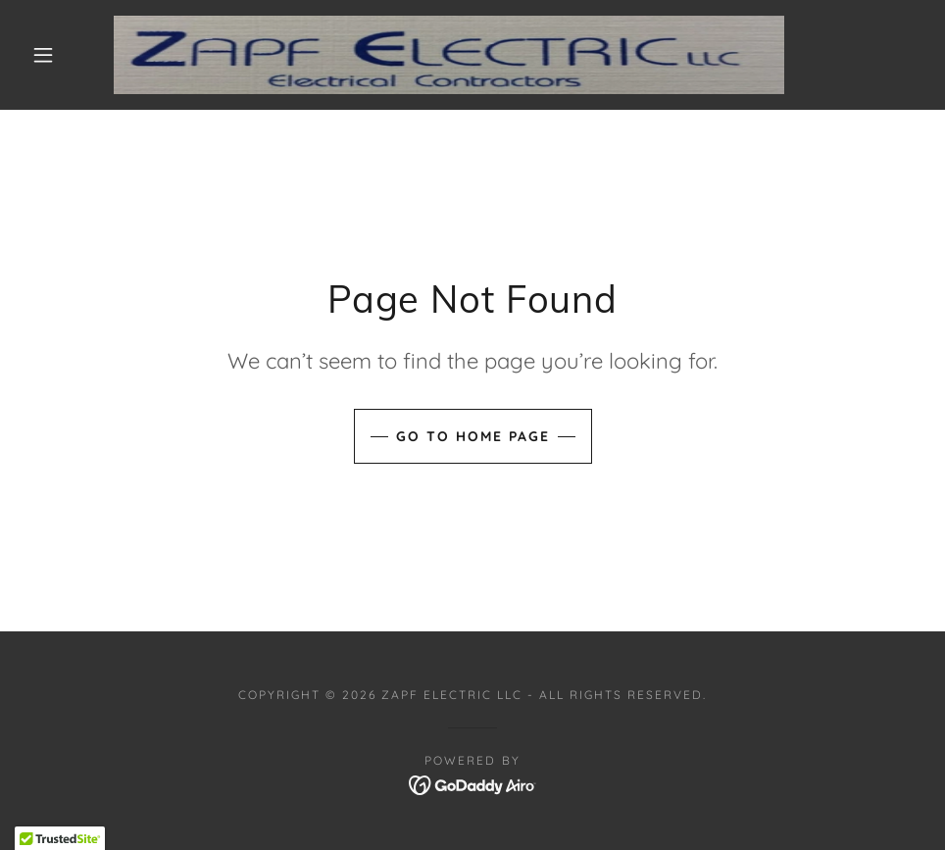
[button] (45, 55)
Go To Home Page (473, 436)
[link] (449, 55)
